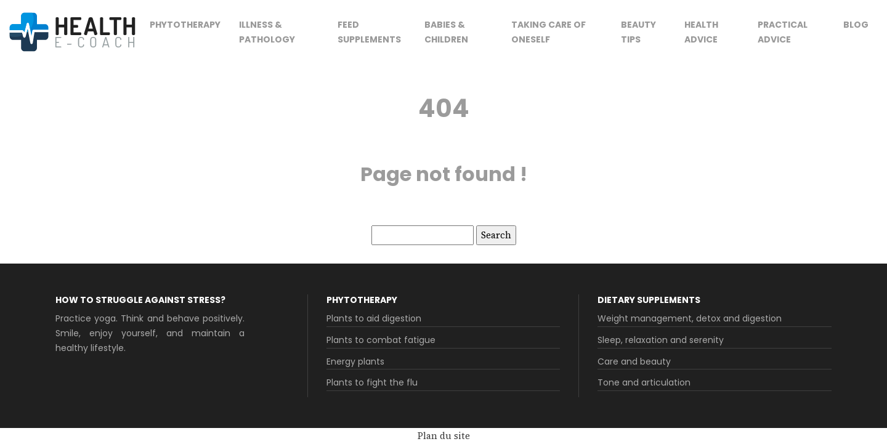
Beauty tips (638, 32)
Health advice (701, 32)
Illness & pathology (267, 32)
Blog (856, 24)
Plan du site (444, 435)
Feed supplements (369, 32)
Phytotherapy (185, 24)
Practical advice (783, 32)
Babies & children (446, 32)
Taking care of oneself (548, 32)
